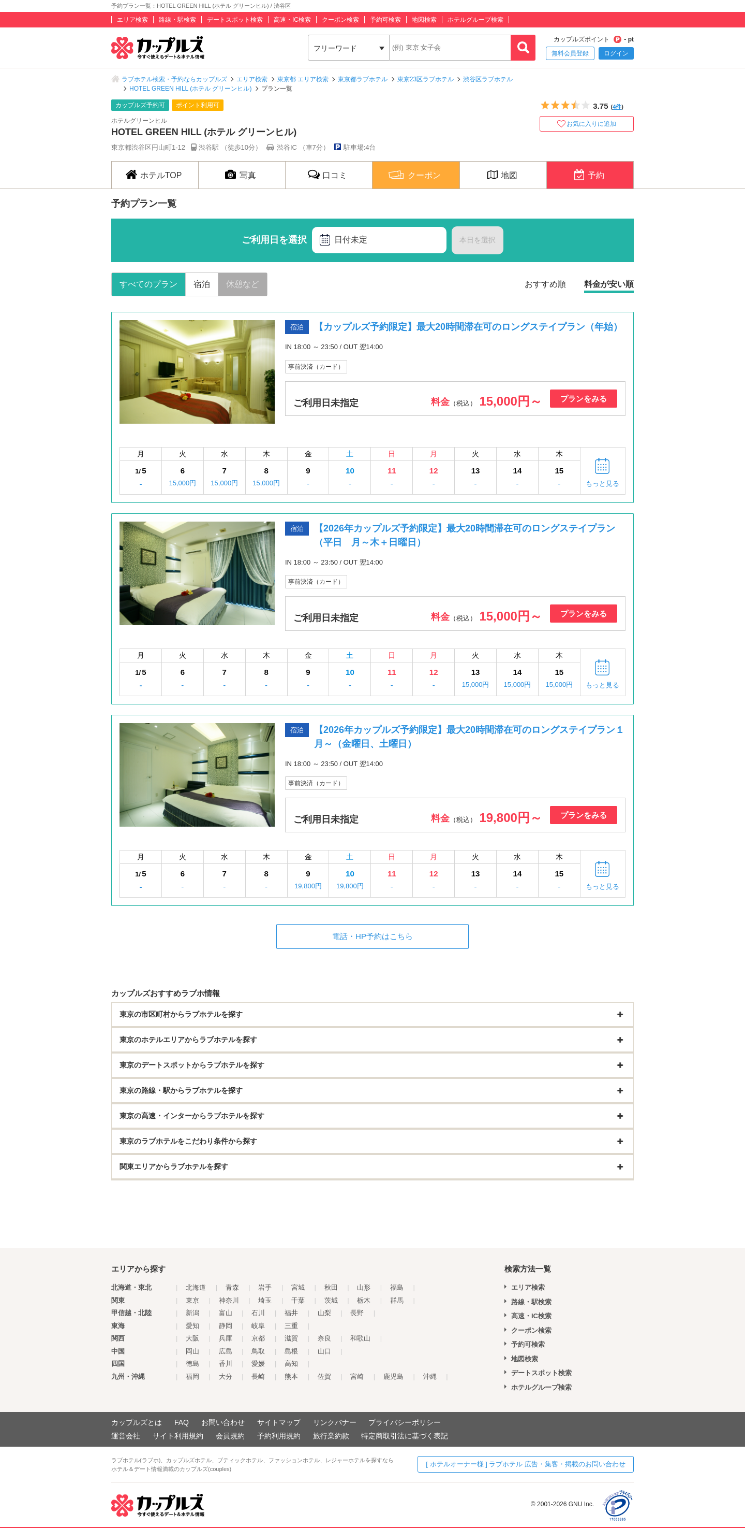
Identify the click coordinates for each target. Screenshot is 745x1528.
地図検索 (424, 19)
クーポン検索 (340, 19)
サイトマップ (279, 1422)
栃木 (363, 1300)
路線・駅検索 (177, 19)
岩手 (265, 1287)
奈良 (324, 1338)
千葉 (298, 1300)
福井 (291, 1313)
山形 (363, 1287)
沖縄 (430, 1376)
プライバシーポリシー (404, 1422)
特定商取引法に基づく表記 (404, 1436)
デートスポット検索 (235, 19)
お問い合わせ (223, 1422)
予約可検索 (385, 19)
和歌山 (360, 1338)
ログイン (616, 53)
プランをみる (583, 398)
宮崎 (357, 1376)
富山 (225, 1313)
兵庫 (225, 1338)
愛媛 (258, 1363)
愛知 (192, 1326)
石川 (258, 1313)
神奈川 (229, 1300)
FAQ (181, 1422)
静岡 (225, 1326)
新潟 (192, 1313)
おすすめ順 (545, 284)
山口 (324, 1351)
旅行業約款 (331, 1436)
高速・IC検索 (292, 19)
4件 (617, 107)
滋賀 (291, 1338)
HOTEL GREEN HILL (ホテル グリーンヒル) (190, 88)
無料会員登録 (570, 53)
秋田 (331, 1287)
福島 (397, 1287)
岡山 (192, 1351)
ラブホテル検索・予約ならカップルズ (174, 79)
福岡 (192, 1376)
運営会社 (125, 1436)
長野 (357, 1313)
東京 (192, 1300)
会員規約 (230, 1436)
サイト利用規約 (178, 1436)
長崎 (258, 1376)
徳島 (192, 1363)
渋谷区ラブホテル (488, 79)
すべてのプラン (148, 284)
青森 (232, 1287)
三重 (291, 1326)
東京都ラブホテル (363, 79)
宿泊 (201, 284)
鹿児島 (393, 1376)
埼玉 (265, 1300)
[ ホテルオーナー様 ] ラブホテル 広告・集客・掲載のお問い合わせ (525, 1464)
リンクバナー (334, 1422)
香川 (225, 1363)
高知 (291, 1363)
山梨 (324, 1313)
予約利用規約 (279, 1436)
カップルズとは (136, 1422)
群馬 (397, 1300)
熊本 (291, 1376)
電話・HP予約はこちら (372, 936)
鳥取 (258, 1351)
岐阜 (258, 1326)
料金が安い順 (609, 284)
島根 (291, 1351)
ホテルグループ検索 (475, 19)
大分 (225, 1376)
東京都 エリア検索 (303, 79)
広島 (225, 1351)
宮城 (298, 1287)
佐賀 (324, 1376)
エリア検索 (132, 19)
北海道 (196, 1287)
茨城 (331, 1300)
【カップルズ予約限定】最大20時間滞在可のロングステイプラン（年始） (468, 327)
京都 (258, 1338)
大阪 (192, 1338)
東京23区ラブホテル (425, 79)
